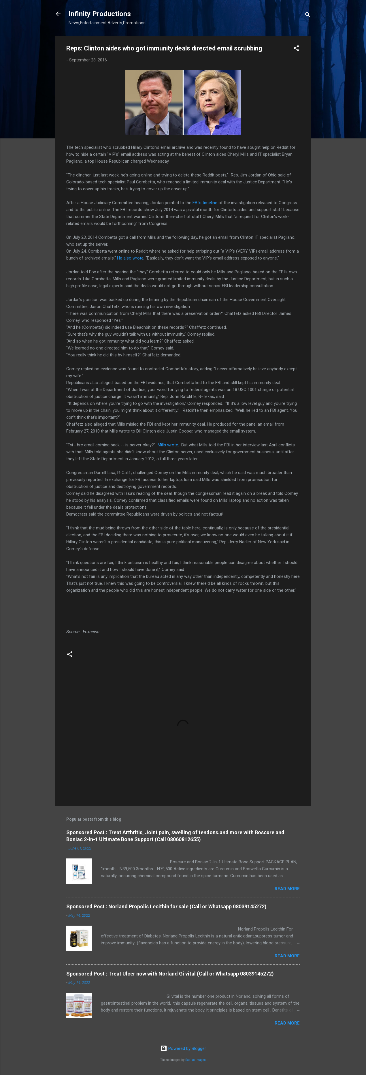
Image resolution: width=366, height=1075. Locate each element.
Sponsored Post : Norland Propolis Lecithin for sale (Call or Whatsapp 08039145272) (166, 906)
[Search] (307, 16)
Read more (287, 888)
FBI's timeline (205, 202)
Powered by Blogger (183, 1048)
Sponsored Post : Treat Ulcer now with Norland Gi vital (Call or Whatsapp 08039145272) (170, 974)
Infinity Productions (100, 14)
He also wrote (130, 258)
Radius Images (195, 1060)
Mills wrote (168, 445)
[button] (296, 49)
